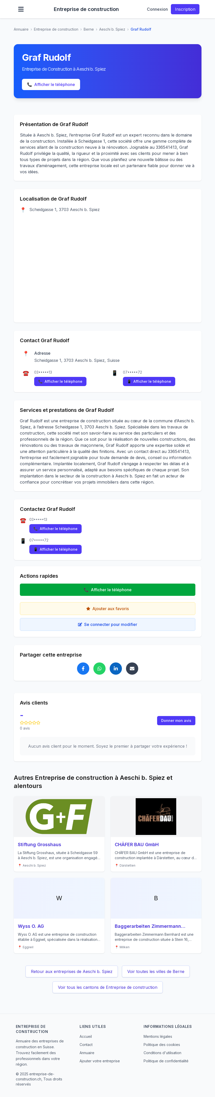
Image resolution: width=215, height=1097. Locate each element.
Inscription (185, 9)
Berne (89, 29)
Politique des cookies (162, 1044)
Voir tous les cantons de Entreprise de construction (107, 987)
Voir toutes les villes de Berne (155, 971)
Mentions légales (158, 1036)
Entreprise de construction (56, 29)
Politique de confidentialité (166, 1061)
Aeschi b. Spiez (112, 29)
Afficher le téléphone (51, 84)
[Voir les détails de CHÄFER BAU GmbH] (156, 834)
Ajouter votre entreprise (100, 1061)
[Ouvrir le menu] (21, 9)
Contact (86, 1044)
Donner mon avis (176, 720)
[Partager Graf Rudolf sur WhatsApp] (99, 668)
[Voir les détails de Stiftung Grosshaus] (59, 834)
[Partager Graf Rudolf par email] (132, 668)
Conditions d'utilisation (162, 1053)
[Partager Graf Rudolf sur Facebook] (83, 668)
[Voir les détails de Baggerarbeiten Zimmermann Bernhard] (156, 915)
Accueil (86, 1036)
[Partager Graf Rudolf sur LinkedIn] (116, 668)
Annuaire (21, 29)
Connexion (157, 9)
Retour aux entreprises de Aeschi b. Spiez (71, 971)
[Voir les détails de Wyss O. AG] (59, 915)
